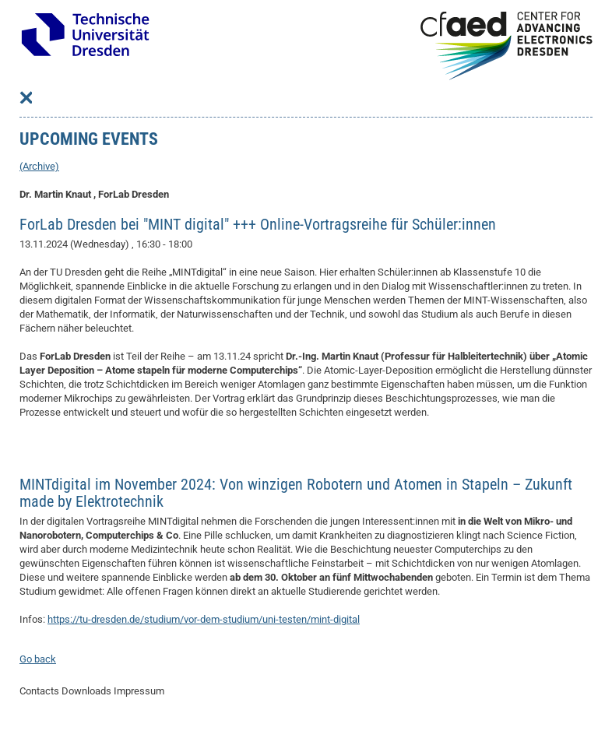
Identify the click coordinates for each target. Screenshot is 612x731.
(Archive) (39, 166)
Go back (37, 659)
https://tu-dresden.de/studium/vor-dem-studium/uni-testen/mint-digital (203, 619)
